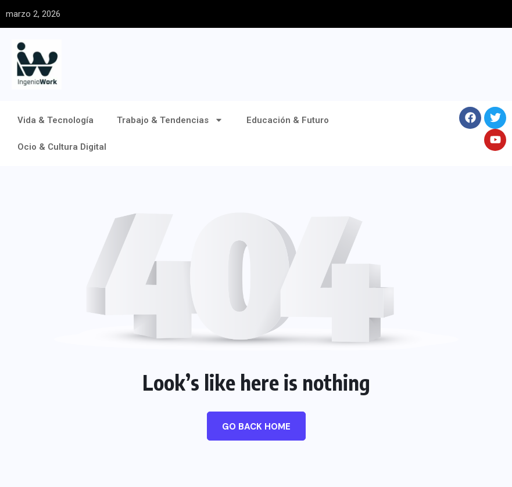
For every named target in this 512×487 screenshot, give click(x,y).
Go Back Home (256, 426)
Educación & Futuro (287, 120)
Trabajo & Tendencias (170, 120)
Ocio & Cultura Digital (61, 147)
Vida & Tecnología (55, 120)
